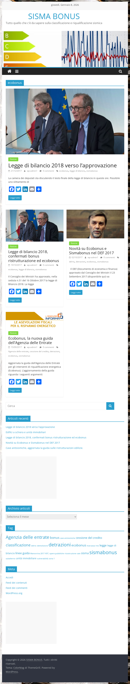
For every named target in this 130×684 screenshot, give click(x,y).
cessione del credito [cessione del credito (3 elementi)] (89, 538)
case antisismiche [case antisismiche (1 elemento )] (67, 538)
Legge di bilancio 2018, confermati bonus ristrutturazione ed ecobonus (33, 256)
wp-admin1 (32, 170)
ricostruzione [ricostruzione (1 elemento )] (70, 553)
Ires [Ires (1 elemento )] (97, 546)
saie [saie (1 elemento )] (78, 553)
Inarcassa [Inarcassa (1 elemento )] (91, 546)
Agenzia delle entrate (18, 351)
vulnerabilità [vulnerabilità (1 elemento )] (42, 558)
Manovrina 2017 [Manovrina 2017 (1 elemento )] (37, 553)
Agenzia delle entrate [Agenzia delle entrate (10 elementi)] (27, 537)
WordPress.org (14, 593)
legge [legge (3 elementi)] (103, 545)
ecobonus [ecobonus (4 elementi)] (78, 545)
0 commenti (47, 170)
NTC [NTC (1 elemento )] (47, 553)
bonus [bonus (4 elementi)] (54, 537)
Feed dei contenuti (16, 582)
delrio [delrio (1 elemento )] (33, 546)
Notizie (13, 159)
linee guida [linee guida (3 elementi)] (22, 553)
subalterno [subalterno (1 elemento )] (10, 558)
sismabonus (92, 170)
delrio (71, 261)
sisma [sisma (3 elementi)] (85, 553)
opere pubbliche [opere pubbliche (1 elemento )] (56, 553)
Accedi (9, 577)
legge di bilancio (77, 170)
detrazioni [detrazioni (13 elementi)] (60, 544)
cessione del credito (39, 351)
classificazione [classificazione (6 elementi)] (18, 544)
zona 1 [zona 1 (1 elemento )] (52, 558)
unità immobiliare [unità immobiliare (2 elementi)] (26, 558)
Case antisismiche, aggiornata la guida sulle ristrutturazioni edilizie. (44, 448)
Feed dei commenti (16, 587)
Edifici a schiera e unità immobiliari (26, 432)
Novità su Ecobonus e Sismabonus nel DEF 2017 (91, 250)
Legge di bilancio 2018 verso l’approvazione (62, 165)
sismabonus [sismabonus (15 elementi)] (103, 552)
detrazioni (80, 261)
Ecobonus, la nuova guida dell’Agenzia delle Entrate (30, 340)
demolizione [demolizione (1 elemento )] (42, 546)
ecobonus (63, 170)
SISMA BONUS (54, 16)
